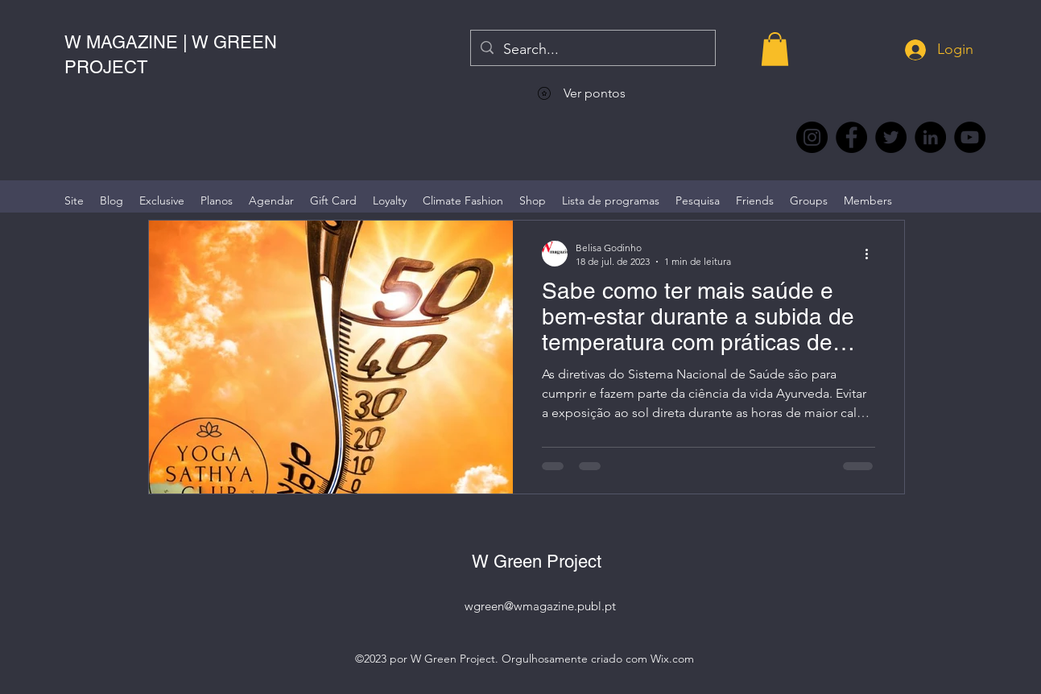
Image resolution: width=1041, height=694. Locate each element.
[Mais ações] (872, 253)
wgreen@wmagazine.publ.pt (540, 605)
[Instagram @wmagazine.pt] (812, 137)
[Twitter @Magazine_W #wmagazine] (891, 137)
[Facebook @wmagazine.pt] (851, 137)
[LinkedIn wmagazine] (930, 137)
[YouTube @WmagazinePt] (969, 137)
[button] (775, 49)
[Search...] (592, 50)
